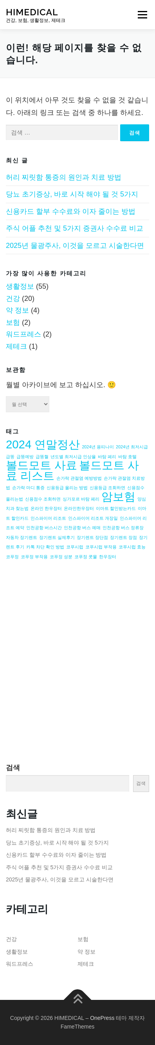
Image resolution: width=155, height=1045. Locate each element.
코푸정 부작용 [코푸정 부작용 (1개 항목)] (34, 556)
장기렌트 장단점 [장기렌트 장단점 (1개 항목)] (92, 537)
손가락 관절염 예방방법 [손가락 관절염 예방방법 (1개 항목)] (79, 478)
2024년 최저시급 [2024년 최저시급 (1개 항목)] (132, 446)
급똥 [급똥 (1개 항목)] (10, 456)
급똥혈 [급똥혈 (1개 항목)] (42, 456)
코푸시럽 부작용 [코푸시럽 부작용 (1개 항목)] (101, 546)
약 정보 (17, 310)
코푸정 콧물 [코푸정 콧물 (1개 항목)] (85, 556)
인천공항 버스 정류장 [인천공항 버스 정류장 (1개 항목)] (123, 527)
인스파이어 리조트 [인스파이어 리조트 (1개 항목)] (48, 518)
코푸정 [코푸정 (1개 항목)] (12, 556)
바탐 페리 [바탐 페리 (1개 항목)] (107, 456)
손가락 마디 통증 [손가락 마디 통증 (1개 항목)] (28, 487)
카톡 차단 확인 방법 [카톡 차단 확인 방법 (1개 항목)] (45, 546)
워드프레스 (23, 334)
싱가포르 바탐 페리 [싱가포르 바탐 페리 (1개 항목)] (81, 499)
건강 (13, 298)
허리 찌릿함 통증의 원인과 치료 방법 (63, 177)
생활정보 (20, 286)
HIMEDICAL (32, 12)
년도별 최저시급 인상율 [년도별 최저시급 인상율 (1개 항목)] (73, 456)
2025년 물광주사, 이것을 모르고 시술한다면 (75, 245)
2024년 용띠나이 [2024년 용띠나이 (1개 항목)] (98, 446)
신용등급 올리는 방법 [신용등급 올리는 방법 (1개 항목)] (67, 487)
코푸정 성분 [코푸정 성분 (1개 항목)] (61, 556)
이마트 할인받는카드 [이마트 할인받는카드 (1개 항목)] (116, 508)
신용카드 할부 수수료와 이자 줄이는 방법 (70, 211)
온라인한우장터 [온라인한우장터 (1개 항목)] (79, 508)
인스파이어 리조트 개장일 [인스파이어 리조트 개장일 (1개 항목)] (93, 518)
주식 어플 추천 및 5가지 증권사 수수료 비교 (74, 228)
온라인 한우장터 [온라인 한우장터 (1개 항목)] (46, 508)
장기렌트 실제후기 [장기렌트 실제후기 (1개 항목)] (57, 537)
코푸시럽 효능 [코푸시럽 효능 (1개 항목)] (132, 546)
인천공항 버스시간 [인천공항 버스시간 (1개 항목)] (44, 527)
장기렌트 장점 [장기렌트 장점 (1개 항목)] (123, 537)
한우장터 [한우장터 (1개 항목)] (107, 556)
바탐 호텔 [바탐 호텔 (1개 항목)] (127, 456)
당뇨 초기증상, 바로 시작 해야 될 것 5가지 (72, 194)
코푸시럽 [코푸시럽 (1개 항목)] (74, 546)
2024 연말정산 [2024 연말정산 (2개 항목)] (43, 444)
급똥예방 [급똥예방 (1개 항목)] (25, 456)
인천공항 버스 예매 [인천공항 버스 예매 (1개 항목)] (82, 527)
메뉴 (142, 14)
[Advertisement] (77, 670)
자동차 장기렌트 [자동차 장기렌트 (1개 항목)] (21, 537)
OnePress (102, 1018)
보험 (13, 322)
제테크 (16, 346)
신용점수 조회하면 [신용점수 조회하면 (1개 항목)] (43, 499)
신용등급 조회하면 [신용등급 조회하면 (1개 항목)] (107, 487)
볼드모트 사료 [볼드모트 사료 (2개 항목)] (41, 465)
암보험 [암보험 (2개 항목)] (118, 496)
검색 (13, 768)
